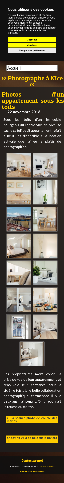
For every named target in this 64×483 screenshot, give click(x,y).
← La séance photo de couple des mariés (32, 419)
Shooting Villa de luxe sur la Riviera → (32, 439)
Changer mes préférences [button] (32, 50)
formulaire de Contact (47, 466)
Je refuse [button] (32, 45)
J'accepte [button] (32, 39)
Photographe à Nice (35, 78)
